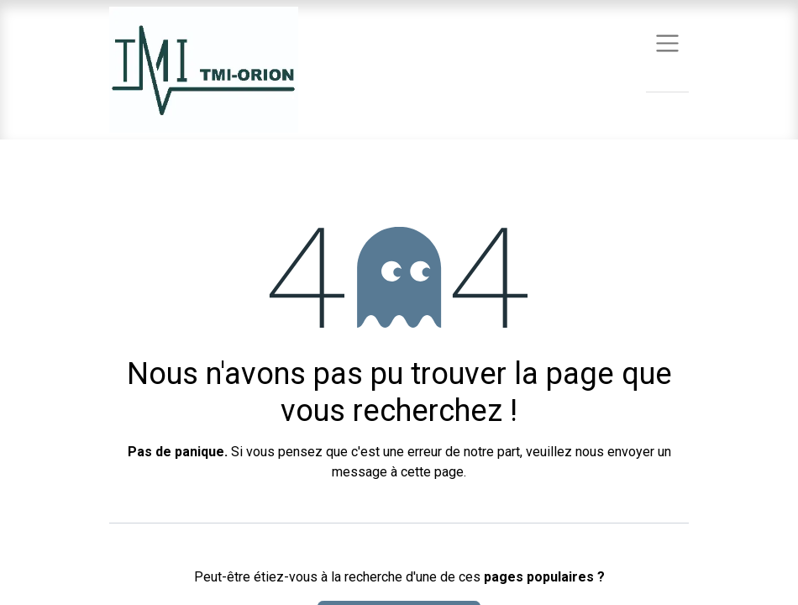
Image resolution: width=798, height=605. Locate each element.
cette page (432, 472)
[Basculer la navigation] (667, 42)
